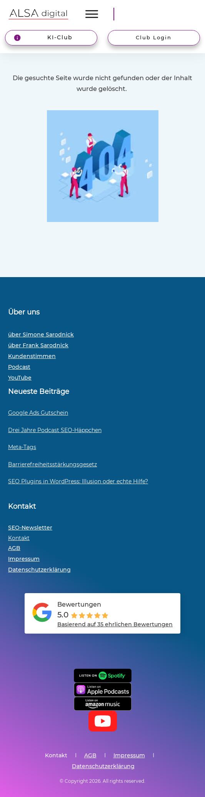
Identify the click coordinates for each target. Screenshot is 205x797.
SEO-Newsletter (30, 527)
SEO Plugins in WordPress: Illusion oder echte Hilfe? (78, 481)
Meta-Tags (22, 447)
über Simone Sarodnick (41, 334)
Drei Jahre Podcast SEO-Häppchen (55, 430)
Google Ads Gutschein (38, 412)
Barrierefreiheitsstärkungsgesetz (52, 464)
